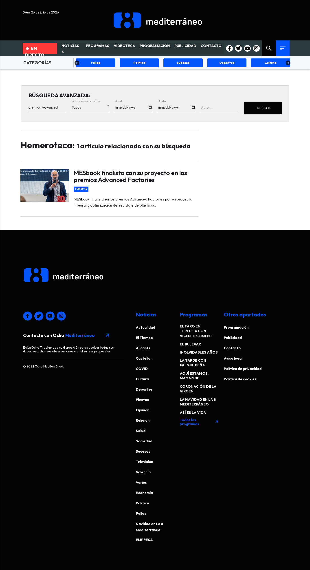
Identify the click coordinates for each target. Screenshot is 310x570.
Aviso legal (233, 358)
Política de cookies (240, 379)
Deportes (144, 389)
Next (288, 63)
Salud (140, 430)
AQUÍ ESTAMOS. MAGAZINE (194, 375)
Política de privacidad (243, 368)
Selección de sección (86, 101)
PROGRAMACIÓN (155, 45)
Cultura (142, 379)
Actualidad (145, 327)
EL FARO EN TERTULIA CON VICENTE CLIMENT (196, 331)
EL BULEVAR (190, 344)
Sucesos (143, 451)
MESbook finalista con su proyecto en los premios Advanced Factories (130, 176)
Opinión (142, 410)
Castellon (144, 358)
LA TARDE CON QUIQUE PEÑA (193, 362)
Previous (77, 63)
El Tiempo (144, 337)
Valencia (143, 472)
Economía (144, 492)
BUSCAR (262, 108)
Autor (205, 107)
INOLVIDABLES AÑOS (199, 352)
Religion (143, 420)
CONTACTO (211, 45)
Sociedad (144, 441)
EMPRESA (81, 189)
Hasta (162, 101)
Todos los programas (199, 422)
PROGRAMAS (97, 45)
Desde (119, 101)
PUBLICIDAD (185, 45)
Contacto (232, 348)
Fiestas (142, 399)
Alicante (143, 348)
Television (144, 461)
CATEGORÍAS (37, 62)
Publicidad (233, 337)
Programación (236, 327)
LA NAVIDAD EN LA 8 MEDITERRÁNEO (198, 401)
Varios (141, 482)
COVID (142, 368)
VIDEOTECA (124, 45)
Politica (142, 503)
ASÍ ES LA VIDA (193, 412)
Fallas (141, 513)
